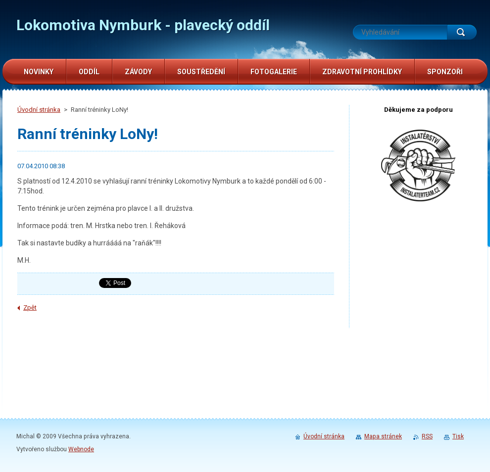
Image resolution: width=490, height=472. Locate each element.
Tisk (458, 436)
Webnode (81, 449)
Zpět (30, 307)
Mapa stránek (383, 436)
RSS (427, 436)
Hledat (462, 32)
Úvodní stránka (38, 109)
